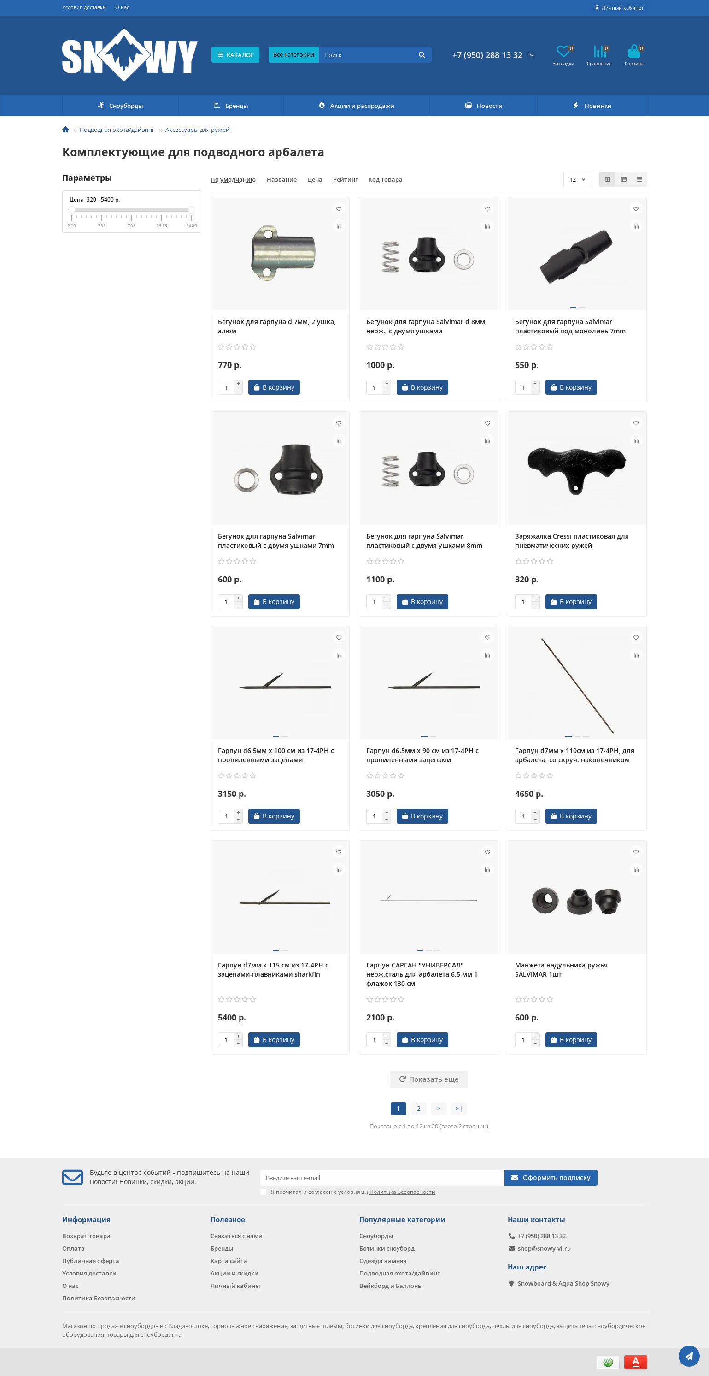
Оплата (73, 1248)
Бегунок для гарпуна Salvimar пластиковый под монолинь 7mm (570, 326)
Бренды (230, 105)
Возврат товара (86, 1236)
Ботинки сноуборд (387, 1248)
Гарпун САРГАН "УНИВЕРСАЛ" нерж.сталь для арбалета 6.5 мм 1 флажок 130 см (422, 974)
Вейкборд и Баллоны (391, 1285)
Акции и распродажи (356, 105)
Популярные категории (402, 1219)
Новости (483, 105)
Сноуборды (120, 105)
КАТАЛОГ (235, 55)
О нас (122, 7)
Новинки (592, 105)
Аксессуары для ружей (197, 129)
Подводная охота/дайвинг (117, 129)
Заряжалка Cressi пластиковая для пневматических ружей (572, 541)
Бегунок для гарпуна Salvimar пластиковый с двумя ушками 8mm (424, 541)
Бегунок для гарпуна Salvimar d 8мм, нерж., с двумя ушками (426, 326)
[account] (619, 8)
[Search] (375, 55)
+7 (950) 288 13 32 (487, 54)
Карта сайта (229, 1261)
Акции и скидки (234, 1273)
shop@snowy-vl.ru (544, 1248)
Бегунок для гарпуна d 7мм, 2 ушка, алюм (277, 326)
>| (459, 1108)
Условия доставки (84, 7)
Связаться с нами (237, 1236)
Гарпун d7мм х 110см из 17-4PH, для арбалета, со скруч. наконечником (574, 755)
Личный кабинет (236, 1285)
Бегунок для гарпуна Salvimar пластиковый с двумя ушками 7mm (276, 541)
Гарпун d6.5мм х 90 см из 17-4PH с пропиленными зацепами (422, 755)
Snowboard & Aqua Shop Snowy (563, 1283)
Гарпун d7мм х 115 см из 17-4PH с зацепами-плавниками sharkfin (273, 970)
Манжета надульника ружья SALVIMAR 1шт (561, 970)
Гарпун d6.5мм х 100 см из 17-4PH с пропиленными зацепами (276, 755)
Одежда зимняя (382, 1261)
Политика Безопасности (98, 1298)
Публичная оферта (90, 1261)
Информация (86, 1219)
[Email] (382, 1178)
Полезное (228, 1219)
